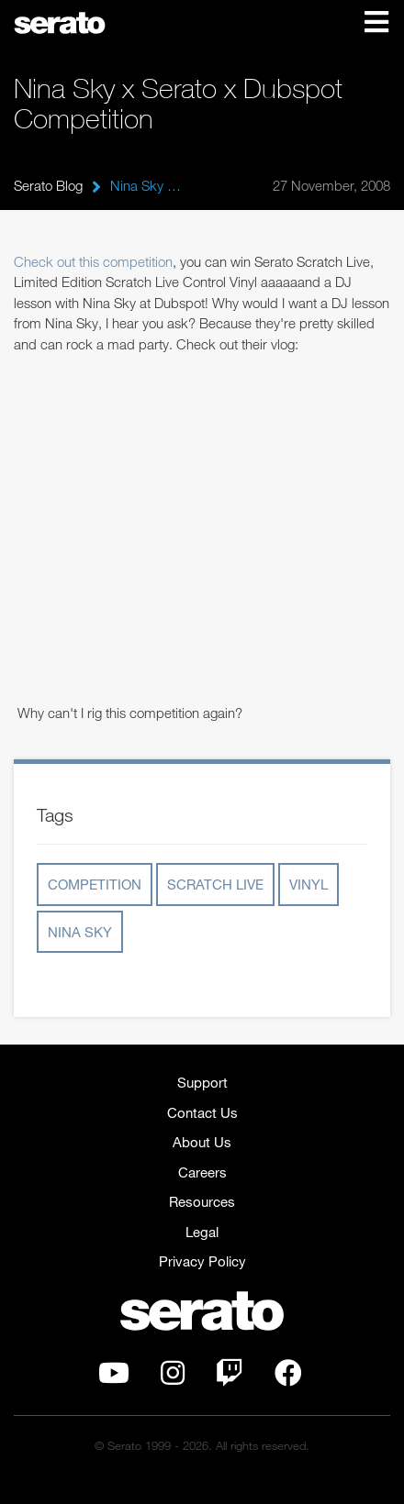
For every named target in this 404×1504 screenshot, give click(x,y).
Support (202, 1082)
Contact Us (202, 1112)
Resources (202, 1201)
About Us (202, 1142)
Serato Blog (48, 185)
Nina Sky (80, 931)
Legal (202, 1231)
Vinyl (308, 884)
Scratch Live (215, 884)
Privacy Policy (202, 1261)
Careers (202, 1172)
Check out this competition (93, 261)
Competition (94, 884)
